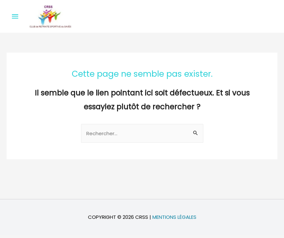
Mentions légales (174, 217)
